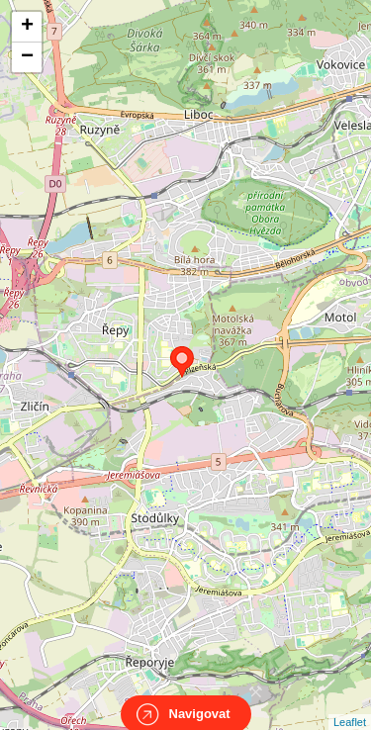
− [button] (27, 57)
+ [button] (27, 27)
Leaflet (349, 704)
